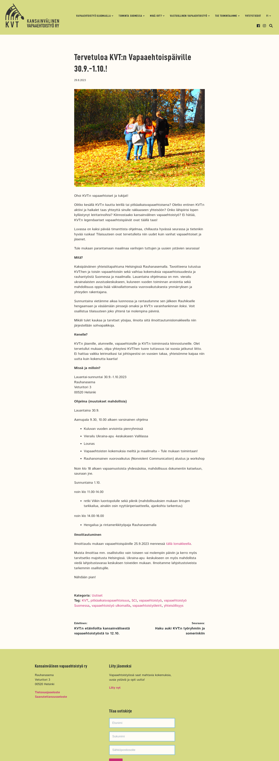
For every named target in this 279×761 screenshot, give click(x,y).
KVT (85, 600)
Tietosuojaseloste (47, 693)
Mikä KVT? (156, 15)
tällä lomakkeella (178, 543)
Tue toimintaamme (226, 15)
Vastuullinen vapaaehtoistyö (188, 15)
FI (267, 15)
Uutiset (97, 595)
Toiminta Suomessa (130, 15)
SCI (134, 600)
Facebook (259, 26)
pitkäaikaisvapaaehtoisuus (110, 600)
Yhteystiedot (253, 15)
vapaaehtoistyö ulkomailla (111, 605)
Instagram (265, 26)
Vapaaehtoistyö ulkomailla (93, 15)
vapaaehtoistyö (150, 600)
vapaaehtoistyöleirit (147, 605)
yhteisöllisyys (173, 605)
